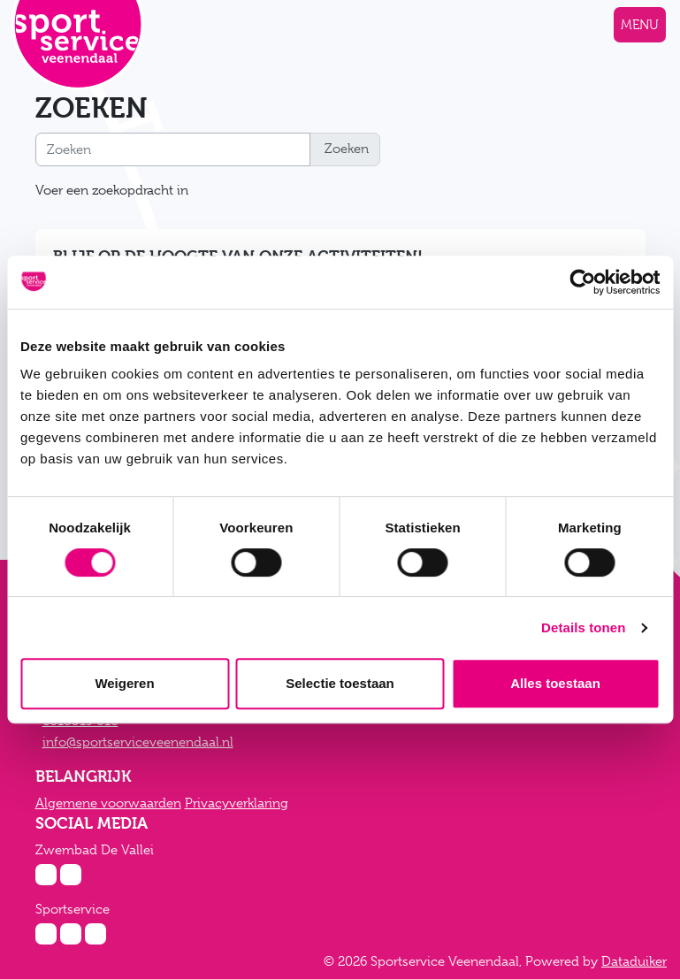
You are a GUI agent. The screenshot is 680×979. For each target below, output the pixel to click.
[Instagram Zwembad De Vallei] (46, 874)
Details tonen (583, 627)
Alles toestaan (555, 683)
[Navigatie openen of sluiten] (640, 24)
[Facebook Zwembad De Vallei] (70, 874)
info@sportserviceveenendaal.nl (137, 742)
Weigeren (124, 683)
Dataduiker (634, 961)
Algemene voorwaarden (108, 803)
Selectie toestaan (340, 683)
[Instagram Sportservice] (46, 934)
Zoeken (345, 149)
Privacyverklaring (236, 803)
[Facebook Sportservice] (70, 934)
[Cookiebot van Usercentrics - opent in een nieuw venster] (582, 282)
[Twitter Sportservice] (95, 934)
